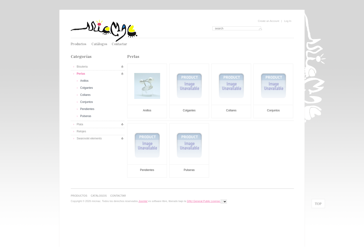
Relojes (81, 131)
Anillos (84, 80)
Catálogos (99, 44)
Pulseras (85, 116)
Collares (85, 95)
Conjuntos (86, 102)
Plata (80, 124)
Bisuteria (82, 66)
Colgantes (86, 87)
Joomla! (143, 201)
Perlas (81, 73)
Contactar (119, 44)
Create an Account (268, 21)
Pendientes (87, 109)
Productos (78, 44)
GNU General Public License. (204, 201)
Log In (287, 21)
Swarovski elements (89, 138)
